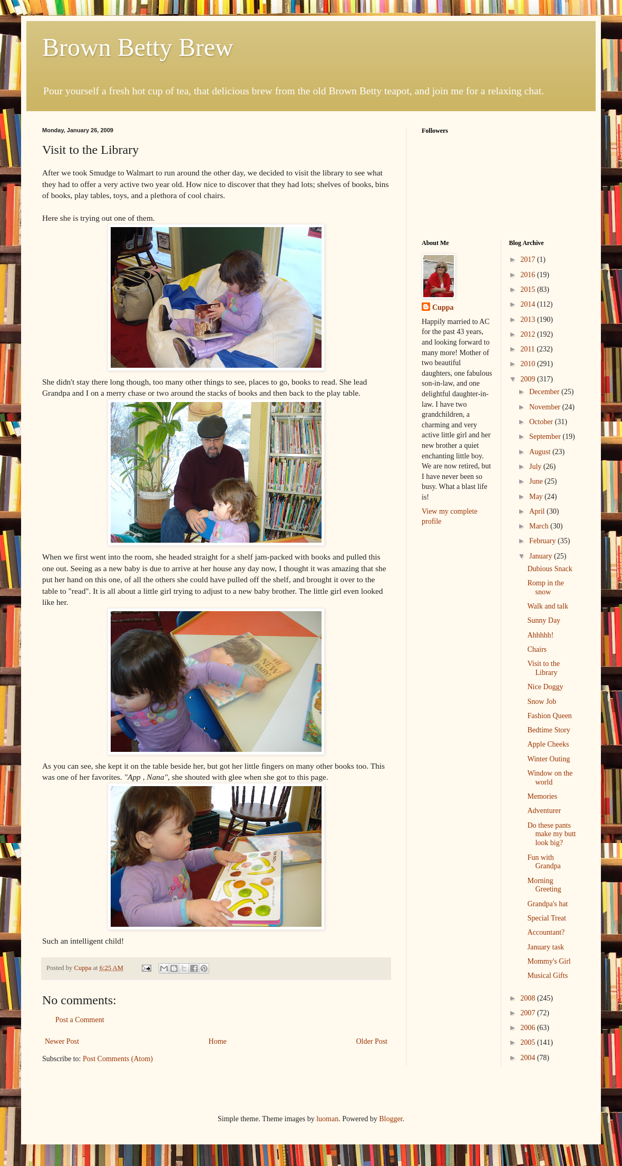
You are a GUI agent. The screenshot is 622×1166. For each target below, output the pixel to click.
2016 (528, 275)
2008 (528, 998)
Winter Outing (548, 759)
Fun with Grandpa (543, 862)
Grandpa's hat (547, 904)
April (538, 511)
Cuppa (442, 307)
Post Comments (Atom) (118, 1059)
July (536, 467)
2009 (528, 379)
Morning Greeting (544, 885)
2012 (528, 334)
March (539, 526)
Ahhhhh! (540, 635)
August (540, 452)
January (541, 556)
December (545, 392)
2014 (528, 304)
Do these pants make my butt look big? (551, 834)
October (542, 422)
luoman (327, 1119)
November (545, 407)
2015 (528, 289)
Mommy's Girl (548, 961)
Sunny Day (543, 620)
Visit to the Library (543, 668)
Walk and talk (547, 606)
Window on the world (549, 777)
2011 (528, 349)
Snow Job (541, 702)
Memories (542, 796)
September (545, 436)
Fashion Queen (549, 716)
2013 (528, 320)
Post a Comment (79, 1020)
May (537, 497)
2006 (528, 1028)
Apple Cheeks (548, 744)
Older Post (372, 1041)
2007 (528, 1013)
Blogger (390, 1119)
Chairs (537, 649)
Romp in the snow (545, 587)
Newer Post (62, 1041)
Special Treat (546, 918)
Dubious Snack (549, 569)
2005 (528, 1042)
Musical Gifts (547, 975)
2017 (528, 259)
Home (218, 1041)
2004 (528, 1058)
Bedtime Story (548, 730)
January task (545, 947)
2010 (528, 364)
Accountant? (546, 932)
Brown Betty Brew (138, 47)
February (543, 541)
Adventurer (544, 811)
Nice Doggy (545, 687)
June (537, 481)
